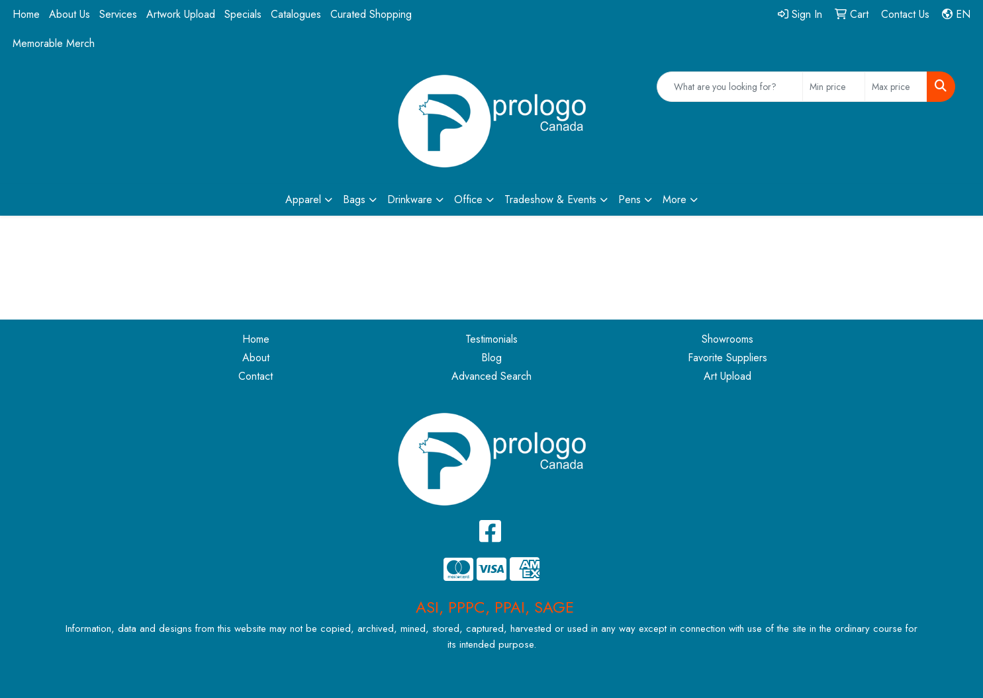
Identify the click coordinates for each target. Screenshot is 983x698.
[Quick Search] (730, 86)
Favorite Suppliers (727, 357)
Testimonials (491, 339)
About (255, 357)
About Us (69, 14)
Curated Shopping (371, 14)
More (674, 199)
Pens (629, 199)
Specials (242, 14)
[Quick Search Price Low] (833, 86)
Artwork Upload (180, 14)
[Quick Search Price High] (896, 86)
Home (26, 14)
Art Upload (727, 376)
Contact (255, 376)
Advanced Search (491, 376)
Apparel (303, 199)
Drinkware (409, 199)
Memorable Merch (54, 43)
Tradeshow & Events (550, 199)
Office (468, 199)
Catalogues (296, 14)
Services (118, 14)
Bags (354, 199)
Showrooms (727, 339)
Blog (491, 357)
